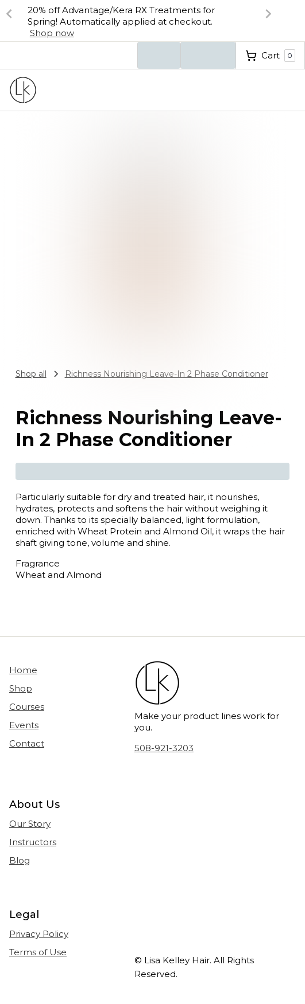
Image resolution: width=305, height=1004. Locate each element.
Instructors (32, 842)
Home (23, 670)
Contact (26, 743)
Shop (20, 688)
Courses (26, 706)
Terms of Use (38, 952)
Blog (19, 860)
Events (23, 725)
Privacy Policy (38, 933)
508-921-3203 (164, 748)
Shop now (52, 33)
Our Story (30, 823)
